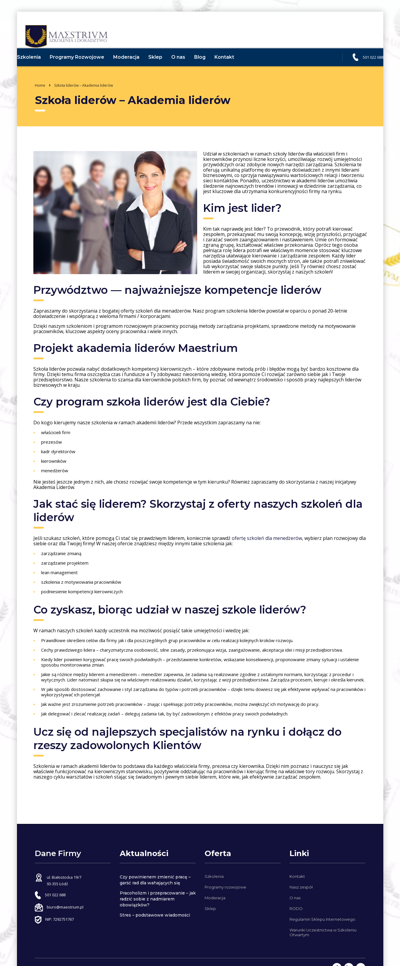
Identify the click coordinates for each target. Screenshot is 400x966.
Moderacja (135, 69)
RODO (296, 908)
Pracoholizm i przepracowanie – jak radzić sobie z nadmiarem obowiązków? (158, 899)
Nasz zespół (301, 887)
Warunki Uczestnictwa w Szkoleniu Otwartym (323, 932)
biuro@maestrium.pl (65, 907)
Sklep (164, 69)
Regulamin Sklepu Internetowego (322, 919)
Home (40, 97)
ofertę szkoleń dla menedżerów (266, 550)
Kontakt (233, 69)
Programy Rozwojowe (86, 69)
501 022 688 (364, 69)
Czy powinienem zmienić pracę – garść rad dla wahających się (155, 880)
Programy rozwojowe (225, 887)
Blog (208, 69)
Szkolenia (38, 69)
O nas (187, 69)
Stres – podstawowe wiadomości (155, 915)
